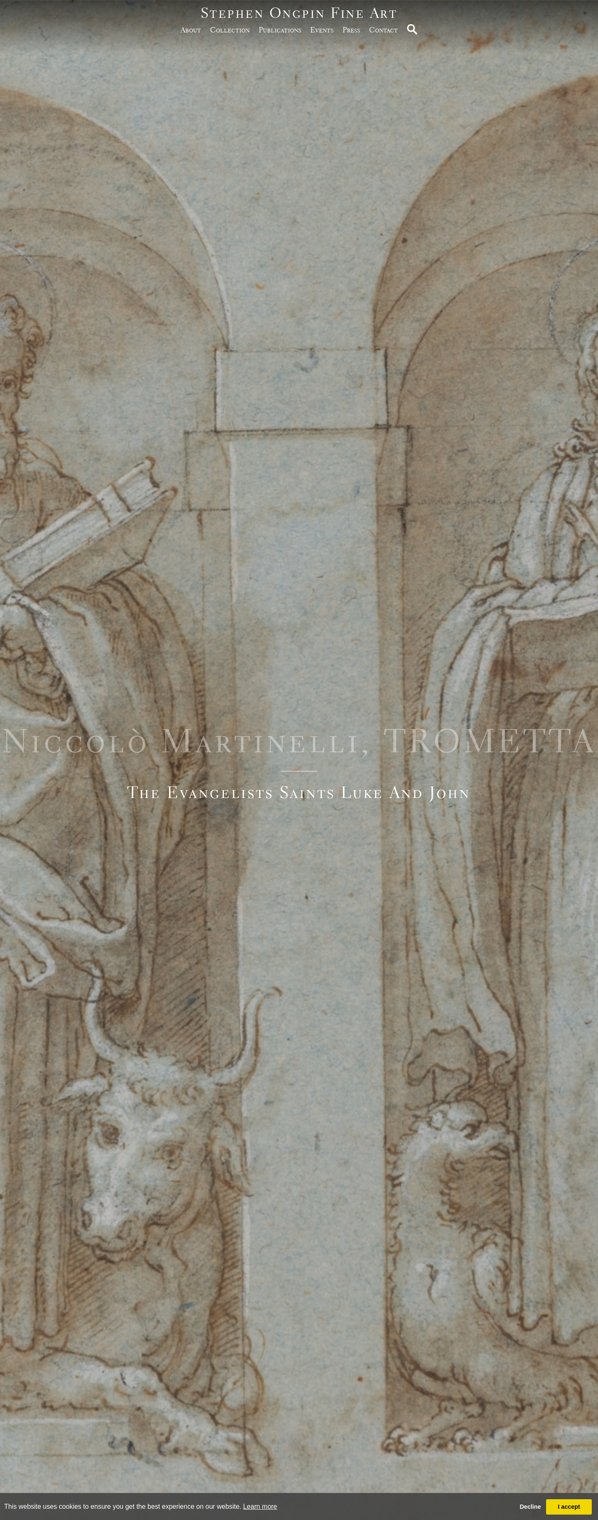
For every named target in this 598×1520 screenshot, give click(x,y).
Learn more (260, 1506)
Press (351, 29)
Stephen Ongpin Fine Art (299, 12)
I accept (569, 1506)
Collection (230, 29)
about (191, 29)
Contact (383, 29)
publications (280, 29)
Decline (530, 1506)
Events (321, 29)
